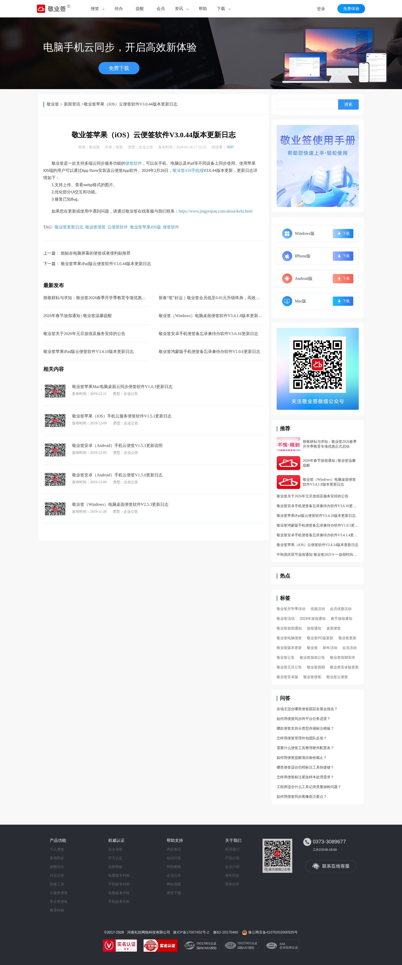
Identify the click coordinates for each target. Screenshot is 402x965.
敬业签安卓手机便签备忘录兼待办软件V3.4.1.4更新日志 (318, 535)
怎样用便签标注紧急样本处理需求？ (305, 777)
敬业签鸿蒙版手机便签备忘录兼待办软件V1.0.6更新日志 (209, 351)
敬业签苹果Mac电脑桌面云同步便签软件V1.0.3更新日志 (122, 386)
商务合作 (232, 884)
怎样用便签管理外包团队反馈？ (302, 738)
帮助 (203, 8)
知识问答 (174, 858)
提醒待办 (57, 867)
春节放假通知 (341, 618)
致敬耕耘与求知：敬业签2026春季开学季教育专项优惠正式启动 (100, 298)
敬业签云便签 (337, 677)
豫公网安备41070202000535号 (273, 932)
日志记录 (57, 875)
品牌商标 (115, 867)
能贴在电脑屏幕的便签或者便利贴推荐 (95, 253)
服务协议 (232, 875)
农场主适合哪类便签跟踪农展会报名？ (307, 709)
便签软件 (133, 163)
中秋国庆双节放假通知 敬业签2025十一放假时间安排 (318, 555)
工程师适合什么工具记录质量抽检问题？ (309, 787)
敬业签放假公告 (312, 657)
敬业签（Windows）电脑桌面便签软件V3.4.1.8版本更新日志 (212, 315)
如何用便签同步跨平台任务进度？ (303, 719)
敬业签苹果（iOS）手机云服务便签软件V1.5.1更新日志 (122, 416)
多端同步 (57, 858)
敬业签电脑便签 (289, 638)
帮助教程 (174, 867)
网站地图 (174, 884)
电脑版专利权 (119, 875)
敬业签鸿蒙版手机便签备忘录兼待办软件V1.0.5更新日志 (318, 525)
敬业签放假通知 (289, 628)
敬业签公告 (286, 657)
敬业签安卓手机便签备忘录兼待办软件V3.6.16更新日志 (208, 333)
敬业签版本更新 (289, 648)
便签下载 (174, 893)
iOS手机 (188, 170)
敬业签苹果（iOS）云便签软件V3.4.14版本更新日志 (317, 545)
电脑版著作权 (119, 893)
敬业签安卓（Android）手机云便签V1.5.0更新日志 (117, 475)
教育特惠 (57, 910)
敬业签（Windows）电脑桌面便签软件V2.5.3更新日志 (120, 504)
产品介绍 (232, 858)
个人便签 (57, 849)
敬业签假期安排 (342, 657)
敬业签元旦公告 (289, 667)
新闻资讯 (72, 104)
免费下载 (119, 68)
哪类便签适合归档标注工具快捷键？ (305, 767)
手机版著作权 (119, 901)
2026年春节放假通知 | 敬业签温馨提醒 (77, 315)
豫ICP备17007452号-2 (191, 932)
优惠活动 (317, 609)
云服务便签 (59, 893)
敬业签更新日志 (69, 227)
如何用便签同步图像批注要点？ (302, 797)
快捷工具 (57, 884)
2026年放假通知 (313, 618)
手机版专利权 (119, 884)
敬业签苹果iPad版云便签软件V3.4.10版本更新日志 (88, 351)
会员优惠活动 (340, 609)
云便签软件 (117, 227)
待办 (119, 8)
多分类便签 (59, 901)
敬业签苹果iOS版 (145, 227)
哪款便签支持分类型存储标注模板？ (305, 728)
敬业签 (53, 104)
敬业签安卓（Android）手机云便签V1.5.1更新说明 (117, 445)
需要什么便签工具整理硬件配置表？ (305, 748)
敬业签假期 (316, 667)
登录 (321, 9)
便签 (95, 8)
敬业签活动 (286, 618)
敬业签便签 (95, 227)
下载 (221, 8)
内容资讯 (174, 849)
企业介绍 (232, 867)
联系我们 (232, 849)
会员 (161, 8)
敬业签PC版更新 (320, 638)
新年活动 (330, 648)
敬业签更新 (347, 638)
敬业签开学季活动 (291, 609)
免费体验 (351, 8)
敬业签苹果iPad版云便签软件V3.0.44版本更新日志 (106, 263)
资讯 (179, 8)
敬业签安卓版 (287, 677)
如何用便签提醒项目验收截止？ (302, 758)
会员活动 (349, 648)
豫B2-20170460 (225, 932)
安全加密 (115, 849)
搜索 (348, 104)
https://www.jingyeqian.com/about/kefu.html (215, 211)
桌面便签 (333, 628)
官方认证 (115, 858)
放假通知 (314, 628)
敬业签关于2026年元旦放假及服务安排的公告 (84, 333)
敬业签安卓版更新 (344, 667)
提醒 (140, 8)
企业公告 (146, 147)
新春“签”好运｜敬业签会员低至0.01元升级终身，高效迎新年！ (215, 298)
